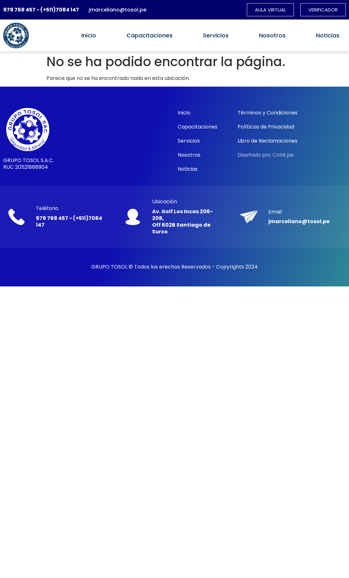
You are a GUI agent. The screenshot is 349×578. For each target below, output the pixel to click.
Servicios (216, 35)
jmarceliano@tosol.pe (117, 9)
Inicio (88, 35)
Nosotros (272, 35)
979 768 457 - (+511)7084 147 (41, 9)
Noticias (327, 35)
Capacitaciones (149, 35)
